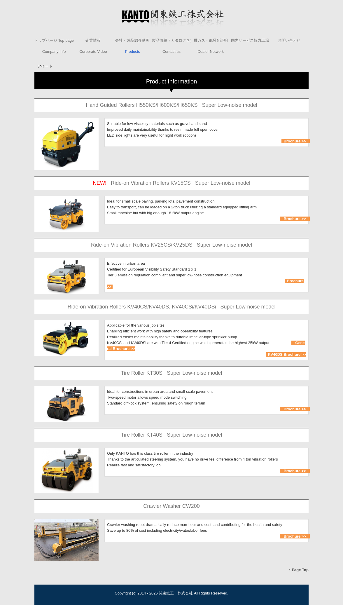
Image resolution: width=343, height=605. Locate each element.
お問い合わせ (289, 40)
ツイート (44, 66)
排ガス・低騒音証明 (211, 40)
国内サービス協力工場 (250, 40)
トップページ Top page (54, 40)
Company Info (54, 51)
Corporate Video (93, 51)
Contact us (171, 51)
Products (132, 51)
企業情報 (93, 40)
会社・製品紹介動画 (132, 40)
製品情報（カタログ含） (171, 40)
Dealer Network (210, 51)
